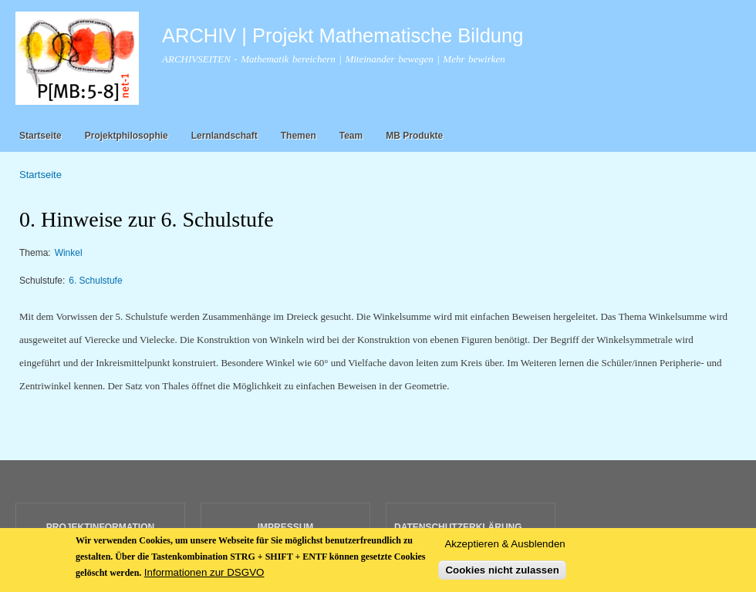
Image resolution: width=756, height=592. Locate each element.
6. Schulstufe (95, 280)
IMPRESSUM (286, 527)
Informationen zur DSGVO (204, 581)
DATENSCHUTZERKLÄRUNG (458, 527)
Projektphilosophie (126, 135)
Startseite (40, 135)
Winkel (69, 252)
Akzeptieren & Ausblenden (504, 554)
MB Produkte (414, 135)
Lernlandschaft (224, 135)
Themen (298, 135)
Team (351, 135)
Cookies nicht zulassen (502, 579)
